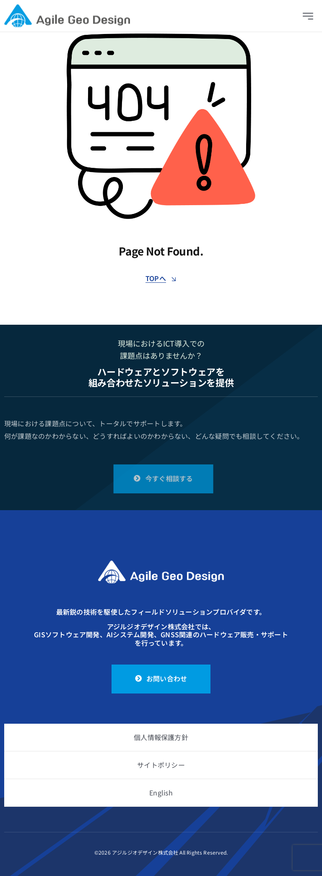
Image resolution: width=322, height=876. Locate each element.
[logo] (67, 10)
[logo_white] (161, 564)
